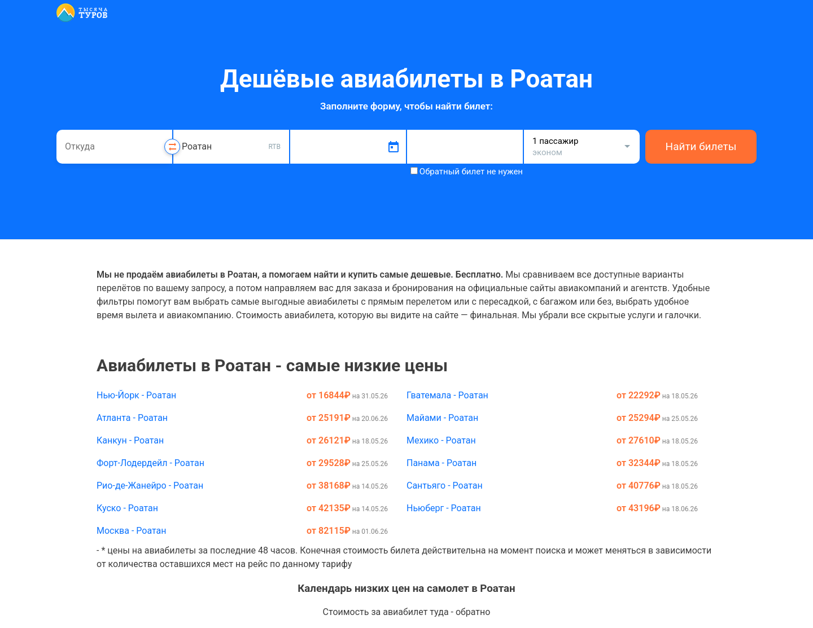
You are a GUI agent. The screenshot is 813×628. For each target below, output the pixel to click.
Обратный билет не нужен (471, 171)
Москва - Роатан (132, 530)
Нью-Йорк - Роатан (136, 395)
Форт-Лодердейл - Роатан (150, 463)
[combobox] (114, 147)
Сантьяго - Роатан (444, 485)
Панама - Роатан (441, 463)
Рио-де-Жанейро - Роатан (150, 485)
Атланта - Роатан (132, 417)
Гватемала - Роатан (447, 395)
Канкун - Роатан (130, 440)
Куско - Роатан (127, 508)
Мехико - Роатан (441, 440)
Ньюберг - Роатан (443, 508)
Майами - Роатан (442, 417)
